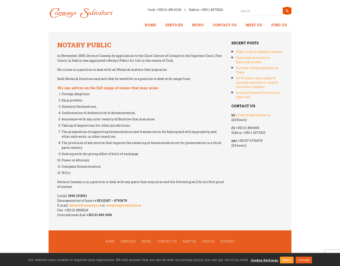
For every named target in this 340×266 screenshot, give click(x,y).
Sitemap (227, 241)
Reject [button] (287, 260)
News (198, 25)
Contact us (225, 25)
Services (174, 25)
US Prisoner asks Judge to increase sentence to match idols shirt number (257, 82)
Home (150, 25)
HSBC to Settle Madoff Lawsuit (259, 52)
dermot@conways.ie (85, 205)
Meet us (254, 25)
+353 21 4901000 (247, 128)
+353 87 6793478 (249, 141)
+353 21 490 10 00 (169, 10)
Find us (279, 25)
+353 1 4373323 (212, 10)
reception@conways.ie (123, 205)
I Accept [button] (303, 260)
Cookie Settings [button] (264, 260)
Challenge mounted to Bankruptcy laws (253, 60)
